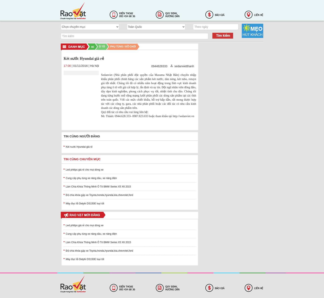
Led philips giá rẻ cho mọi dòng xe (85, 169)
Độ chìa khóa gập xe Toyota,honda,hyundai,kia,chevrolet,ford (99, 195)
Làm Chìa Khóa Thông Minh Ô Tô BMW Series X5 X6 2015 (98, 186)
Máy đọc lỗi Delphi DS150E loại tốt (85, 203)
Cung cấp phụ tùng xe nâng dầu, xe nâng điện (91, 178)
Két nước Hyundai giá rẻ (79, 146)
